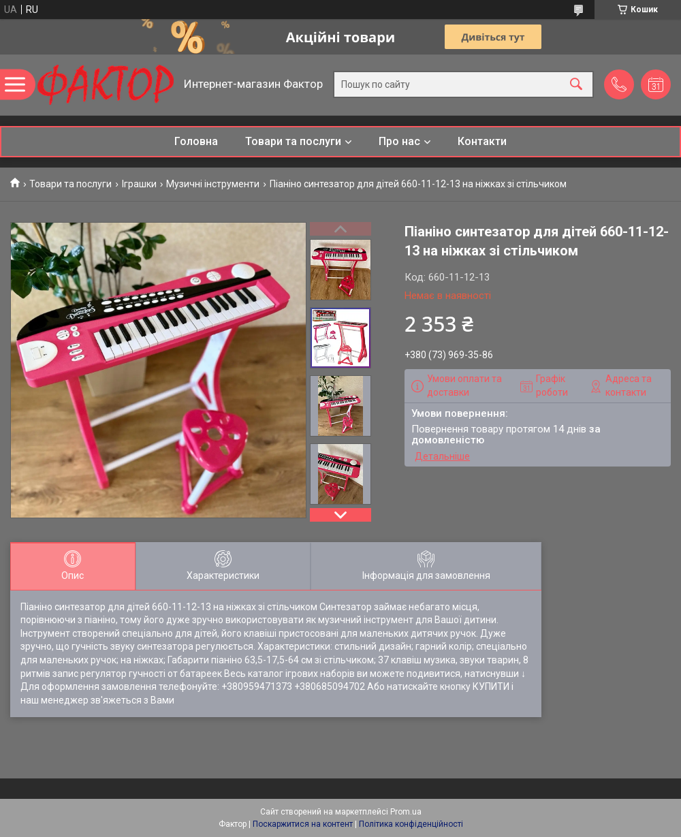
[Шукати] (576, 84)
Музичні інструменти (212, 183)
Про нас (399, 141)
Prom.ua (406, 812)
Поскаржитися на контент (303, 824)
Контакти (482, 141)
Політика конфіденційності (411, 824)
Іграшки (139, 183)
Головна (196, 141)
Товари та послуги (293, 141)
